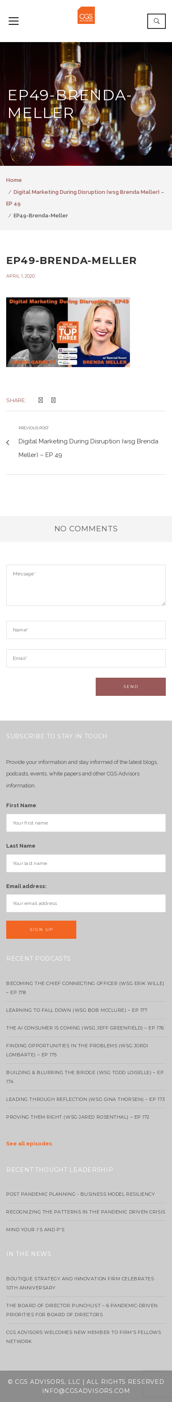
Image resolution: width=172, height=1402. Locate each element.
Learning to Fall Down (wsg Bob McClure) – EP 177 (76, 1010)
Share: (16, 400)
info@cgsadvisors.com (86, 1391)
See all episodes (29, 1143)
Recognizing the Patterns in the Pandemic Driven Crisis (85, 1212)
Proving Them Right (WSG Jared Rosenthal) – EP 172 (78, 1117)
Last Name (20, 846)
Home (14, 180)
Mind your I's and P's (35, 1229)
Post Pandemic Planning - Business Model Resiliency (80, 1194)
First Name (21, 805)
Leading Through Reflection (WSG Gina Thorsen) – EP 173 (85, 1099)
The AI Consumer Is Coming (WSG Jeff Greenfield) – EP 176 (85, 1028)
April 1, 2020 (20, 276)
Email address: (26, 886)
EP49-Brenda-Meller (71, 260)
